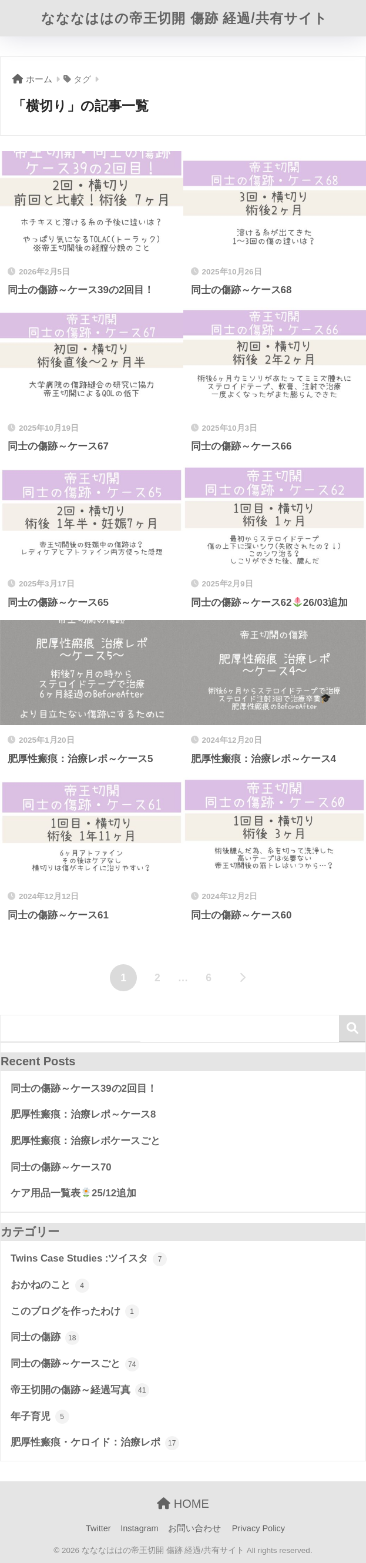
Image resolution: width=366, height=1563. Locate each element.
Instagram (139, 1528)
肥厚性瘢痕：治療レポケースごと (85, 1140)
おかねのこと (50, 1286)
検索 (352, 1028)
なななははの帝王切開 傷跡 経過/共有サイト (184, 18)
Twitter (98, 1528)
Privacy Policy (258, 1528)
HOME (183, 1503)
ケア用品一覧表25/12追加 (73, 1193)
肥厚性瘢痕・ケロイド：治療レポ (95, 1443)
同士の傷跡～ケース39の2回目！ (84, 1088)
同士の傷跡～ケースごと (75, 1364)
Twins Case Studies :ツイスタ (89, 1259)
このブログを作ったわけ (75, 1311)
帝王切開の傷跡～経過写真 (80, 1390)
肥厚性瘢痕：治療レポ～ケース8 (83, 1114)
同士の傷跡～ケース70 (61, 1167)
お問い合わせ (194, 1528)
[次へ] (242, 977)
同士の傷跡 (45, 1338)
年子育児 (40, 1417)
